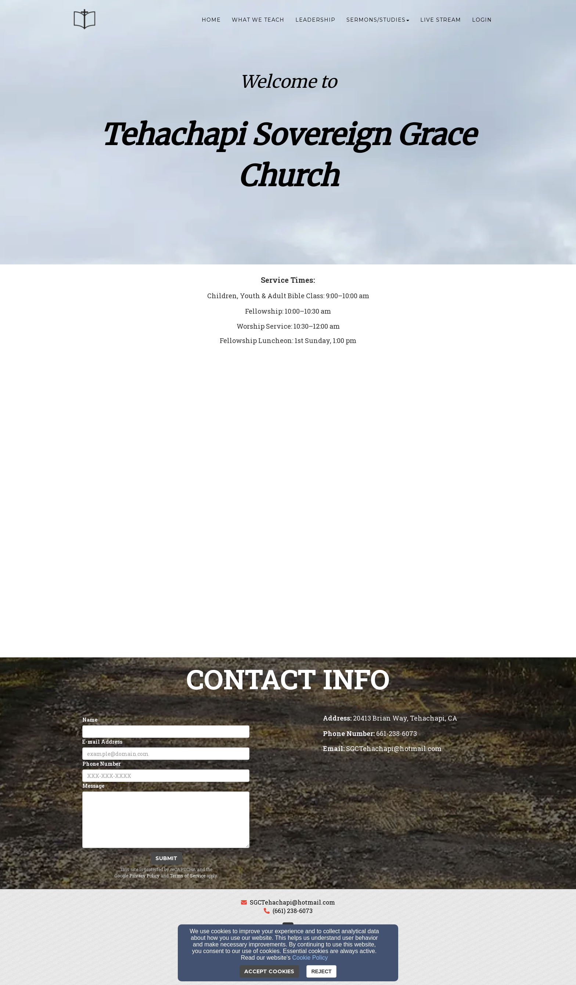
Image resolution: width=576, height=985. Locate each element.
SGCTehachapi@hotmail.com (292, 902)
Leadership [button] (315, 21)
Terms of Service (187, 875)
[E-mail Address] (165, 753)
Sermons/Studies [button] (377, 21)
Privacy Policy (144, 875)
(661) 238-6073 (293, 910)
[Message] (165, 819)
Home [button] (211, 21)
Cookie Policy (310, 958)
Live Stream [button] (440, 21)
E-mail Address (102, 741)
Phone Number (101, 763)
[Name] (165, 731)
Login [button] (482, 21)
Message (93, 785)
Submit (166, 858)
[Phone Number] (165, 775)
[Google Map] (410, 812)
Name (89, 719)
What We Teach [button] (258, 21)
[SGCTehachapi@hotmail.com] (394, 749)
